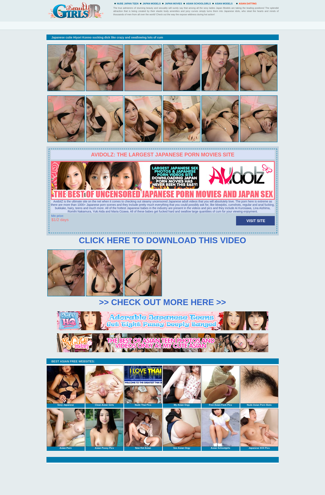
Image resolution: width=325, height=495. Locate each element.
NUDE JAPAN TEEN (128, 3)
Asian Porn (66, 429)
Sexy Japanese (66, 386)
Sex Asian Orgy (182, 429)
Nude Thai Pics (143, 386)
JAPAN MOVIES (173, 3)
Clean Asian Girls (104, 386)
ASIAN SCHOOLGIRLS (198, 3)
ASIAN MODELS (224, 3)
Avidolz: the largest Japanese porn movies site (162, 154)
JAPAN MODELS (152, 3)
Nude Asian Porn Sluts (259, 386)
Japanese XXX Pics (259, 429)
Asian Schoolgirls (221, 429)
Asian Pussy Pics (104, 429)
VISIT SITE (255, 221)
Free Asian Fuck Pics (221, 386)
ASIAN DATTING (248, 3)
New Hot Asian (143, 429)
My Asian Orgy (182, 386)
